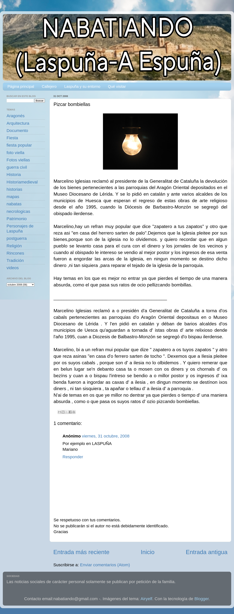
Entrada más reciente (81, 552)
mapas (13, 196)
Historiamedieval (22, 182)
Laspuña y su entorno (82, 86)
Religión (14, 246)
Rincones (15, 253)
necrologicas (18, 211)
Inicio (148, 552)
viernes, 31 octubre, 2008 (105, 436)
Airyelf (146, 598)
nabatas (14, 204)
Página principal (20, 86)
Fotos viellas (18, 160)
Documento (17, 130)
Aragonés (16, 115)
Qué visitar (117, 86)
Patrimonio (17, 218)
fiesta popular (19, 145)
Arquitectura (18, 123)
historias (14, 189)
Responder (73, 457)
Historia (14, 174)
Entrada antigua (206, 552)
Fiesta (12, 138)
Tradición (15, 260)
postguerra (17, 238)
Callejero (49, 86)
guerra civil (17, 167)
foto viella (15, 152)
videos (13, 267)
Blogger (202, 598)
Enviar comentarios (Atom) (105, 565)
